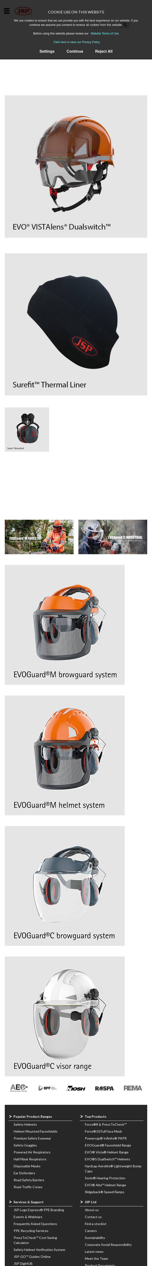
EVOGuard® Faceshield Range (108, 1145)
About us (92, 1210)
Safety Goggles (25, 1145)
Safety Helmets (25, 1124)
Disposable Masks (27, 1166)
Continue (75, 51)
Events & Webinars (28, 1217)
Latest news (94, 1251)
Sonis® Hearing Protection (105, 1178)
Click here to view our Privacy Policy (77, 42)
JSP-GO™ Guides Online (32, 1257)
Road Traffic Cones (28, 1187)
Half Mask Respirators (30, 1159)
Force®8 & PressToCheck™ (106, 1124)
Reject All (103, 51)
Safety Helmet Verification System (39, 1250)
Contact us (93, 1217)
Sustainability (95, 1238)
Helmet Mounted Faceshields (36, 1131)
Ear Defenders (24, 1173)
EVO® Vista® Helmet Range (107, 1152)
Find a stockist (95, 1224)
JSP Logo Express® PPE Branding (39, 1210)
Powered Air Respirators (32, 1152)
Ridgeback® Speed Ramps (104, 1192)
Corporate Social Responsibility (108, 1245)
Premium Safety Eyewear (32, 1138)
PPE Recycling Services (31, 1231)
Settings (47, 51)
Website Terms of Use (105, 33)
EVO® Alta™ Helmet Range (105, 1185)
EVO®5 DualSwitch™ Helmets (107, 1159)
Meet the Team (96, 1258)
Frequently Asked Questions (35, 1224)
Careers (91, 1231)
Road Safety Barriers (29, 1180)
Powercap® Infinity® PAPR (106, 1138)
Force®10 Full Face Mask (103, 1131)
